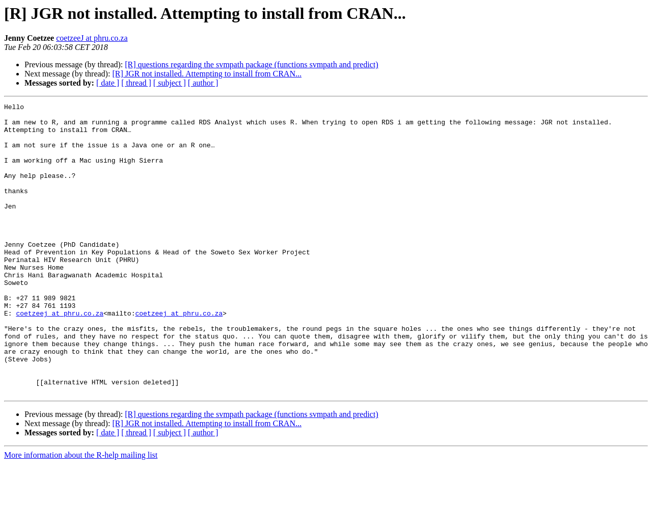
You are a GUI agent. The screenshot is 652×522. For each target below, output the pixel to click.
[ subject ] (169, 83)
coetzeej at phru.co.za (59, 355)
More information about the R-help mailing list (80, 513)
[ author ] (203, 83)
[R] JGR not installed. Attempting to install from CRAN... (207, 73)
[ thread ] (136, 83)
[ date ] (107, 83)
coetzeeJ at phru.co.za (91, 38)
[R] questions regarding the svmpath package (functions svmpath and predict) (251, 64)
